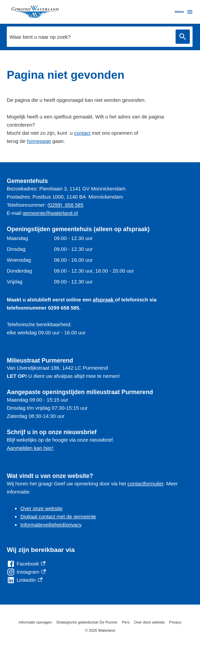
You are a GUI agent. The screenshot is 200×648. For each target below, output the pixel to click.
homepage (39, 141)
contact (82, 133)
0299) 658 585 (66, 205)
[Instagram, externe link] (26, 572)
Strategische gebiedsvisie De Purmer (87, 622)
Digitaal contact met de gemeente (58, 516)
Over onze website (41, 508)
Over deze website (149, 622)
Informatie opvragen (35, 622)
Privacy (175, 622)
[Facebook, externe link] (26, 564)
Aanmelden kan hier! (30, 448)
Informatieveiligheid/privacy (51, 524)
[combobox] (100, 36)
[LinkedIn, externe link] (24, 580)
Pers (126, 622)
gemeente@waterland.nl (50, 213)
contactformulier (145, 483)
